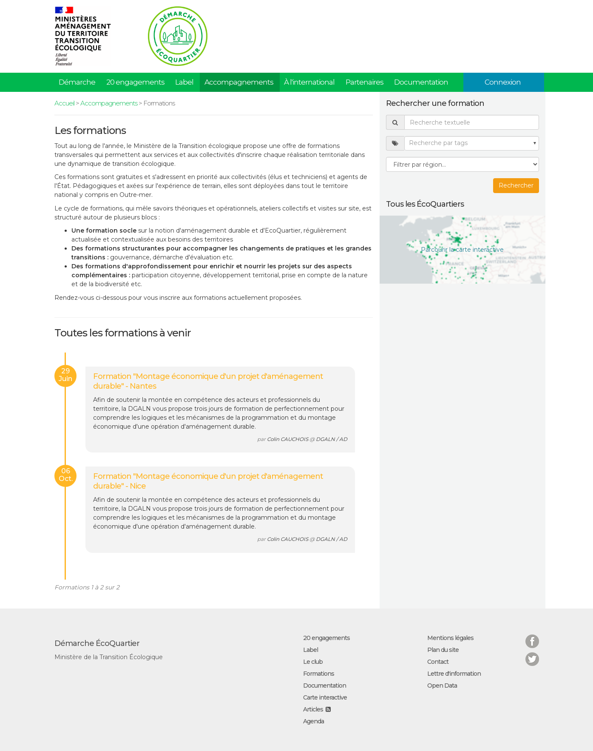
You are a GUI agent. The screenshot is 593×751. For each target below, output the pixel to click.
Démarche (77, 82)
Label (184, 82)
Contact (437, 662)
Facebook (532, 635)
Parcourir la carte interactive (462, 249)
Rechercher (516, 185)
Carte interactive (325, 697)
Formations (318, 673)
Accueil (64, 103)
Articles (313, 709)
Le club (313, 662)
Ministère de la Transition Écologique (108, 657)
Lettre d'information (454, 673)
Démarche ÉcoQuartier (96, 643)
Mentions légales (450, 638)
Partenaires (364, 82)
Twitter (532, 653)
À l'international (309, 82)
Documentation (421, 82)
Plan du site (443, 650)
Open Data (442, 685)
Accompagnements (238, 82)
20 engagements (135, 82)
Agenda (313, 721)
